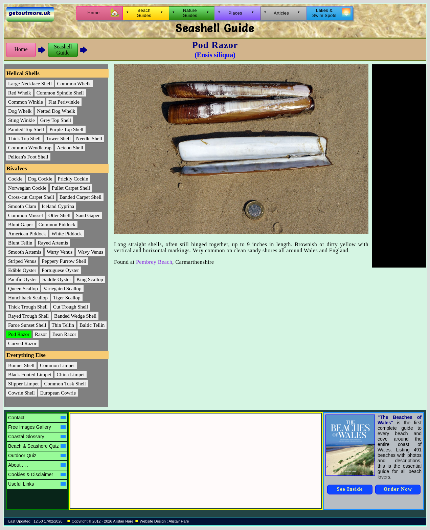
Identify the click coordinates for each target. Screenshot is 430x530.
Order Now (398, 489)
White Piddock (66, 233)
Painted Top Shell (26, 129)
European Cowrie (58, 393)
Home (20, 49)
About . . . (37, 465)
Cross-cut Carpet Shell (31, 197)
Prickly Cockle (73, 179)
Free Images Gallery (37, 427)
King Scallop (89, 279)
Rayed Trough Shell (28, 316)
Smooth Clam (22, 206)
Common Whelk (74, 83)
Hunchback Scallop (28, 297)
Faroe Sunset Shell (27, 325)
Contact (37, 417)
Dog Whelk (19, 111)
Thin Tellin (63, 325)
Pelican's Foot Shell (28, 157)
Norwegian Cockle (27, 188)
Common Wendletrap (29, 147)
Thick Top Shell (24, 138)
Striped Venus (22, 261)
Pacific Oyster (22, 279)
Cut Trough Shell (70, 307)
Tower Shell (58, 138)
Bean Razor (64, 334)
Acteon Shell (70, 147)
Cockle (15, 179)
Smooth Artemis (24, 252)
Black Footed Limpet (29, 374)
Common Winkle (25, 102)
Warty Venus (59, 252)
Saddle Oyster (56, 279)
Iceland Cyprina (58, 206)
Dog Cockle (40, 179)
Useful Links (37, 484)
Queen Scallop (23, 288)
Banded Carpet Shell (80, 197)
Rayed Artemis (53, 243)
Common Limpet (57, 365)
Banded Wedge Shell (75, 316)
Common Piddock (57, 224)
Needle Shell (89, 138)
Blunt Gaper (20, 224)
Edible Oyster (22, 270)
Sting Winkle (21, 120)
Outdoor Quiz (37, 455)
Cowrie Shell (21, 393)
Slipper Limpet (23, 383)
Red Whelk (19, 93)
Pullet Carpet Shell (71, 188)
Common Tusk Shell (65, 383)
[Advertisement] (399, 166)
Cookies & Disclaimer (37, 474)
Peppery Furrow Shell (64, 261)
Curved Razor (22, 343)
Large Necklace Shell (30, 83)
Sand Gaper (87, 215)
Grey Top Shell (55, 120)
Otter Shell (59, 215)
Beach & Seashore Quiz (37, 446)
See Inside (350, 489)
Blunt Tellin (20, 243)
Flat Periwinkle (64, 102)
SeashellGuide (63, 50)
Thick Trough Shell (28, 307)
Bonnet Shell (21, 365)
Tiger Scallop (67, 297)
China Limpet (70, 374)
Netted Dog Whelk (56, 111)
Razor (41, 334)
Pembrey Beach (154, 262)
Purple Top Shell (66, 129)
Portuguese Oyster (60, 270)
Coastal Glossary (37, 436)
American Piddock (27, 233)
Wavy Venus (90, 252)
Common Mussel (25, 215)
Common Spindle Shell (60, 93)
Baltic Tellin (92, 325)
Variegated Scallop (62, 288)
